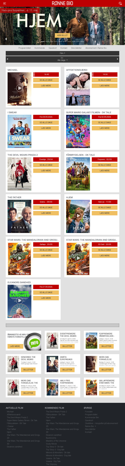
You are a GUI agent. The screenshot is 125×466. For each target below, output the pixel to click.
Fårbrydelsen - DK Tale (16, 423)
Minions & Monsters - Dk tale (58, 452)
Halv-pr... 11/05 (104, 202)
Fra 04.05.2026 (46, 117)
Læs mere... (15, 346)
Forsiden (89, 411)
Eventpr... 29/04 (46, 159)
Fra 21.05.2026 (46, 287)
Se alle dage (46, 80)
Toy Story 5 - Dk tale (54, 447)
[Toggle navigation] (4, 3)
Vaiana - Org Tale (53, 461)
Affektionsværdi (13, 414)
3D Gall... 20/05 (104, 244)
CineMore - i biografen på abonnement (101, 423)
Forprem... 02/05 (105, 159)
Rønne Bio (58, 3)
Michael (10, 411)
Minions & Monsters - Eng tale (58, 455)
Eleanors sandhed (14, 447)
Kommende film (92, 417)
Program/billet (25, 48)
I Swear (10, 426)
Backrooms (51, 438)
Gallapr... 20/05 (46, 244)
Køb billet (62, 35)
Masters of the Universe (56, 441)
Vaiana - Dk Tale (53, 458)
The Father (11, 429)
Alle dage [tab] (62, 59)
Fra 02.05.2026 (104, 117)
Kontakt (64, 48)
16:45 (41, 74)
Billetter (67, 346)
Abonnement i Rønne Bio (96, 48)
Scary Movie (51, 444)
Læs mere (46, 85)
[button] (6, 39)
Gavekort (53, 48)
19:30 (100, 74)
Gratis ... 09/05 (46, 202)
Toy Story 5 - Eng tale (55, 449)
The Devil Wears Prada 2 (17, 417)
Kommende (40, 48)
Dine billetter (76, 48)
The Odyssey (51, 464)
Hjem (9, 432)
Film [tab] (61, 53)
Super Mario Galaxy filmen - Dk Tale (22, 420)
